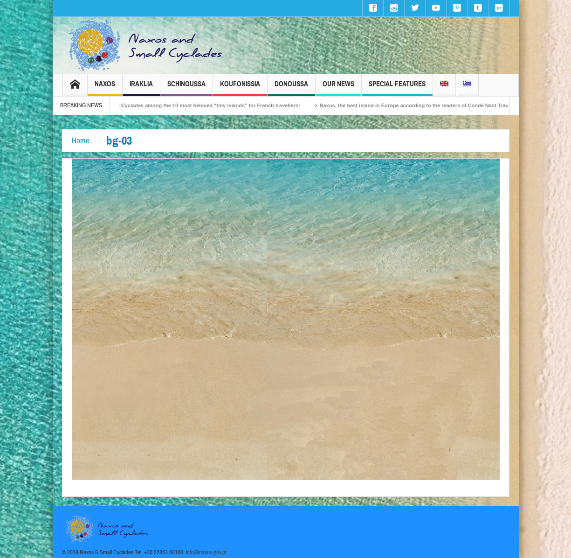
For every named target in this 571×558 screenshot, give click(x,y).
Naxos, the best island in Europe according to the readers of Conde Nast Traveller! (426, 105)
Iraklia (141, 88)
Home (80, 141)
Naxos (105, 88)
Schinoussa (186, 88)
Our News (338, 88)
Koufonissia (240, 88)
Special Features (397, 88)
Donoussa (291, 88)
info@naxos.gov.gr (206, 552)
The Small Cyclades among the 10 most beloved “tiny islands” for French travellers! (204, 105)
